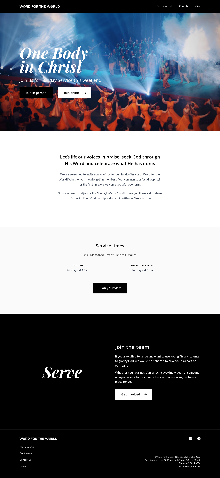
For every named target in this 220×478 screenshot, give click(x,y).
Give (197, 6)
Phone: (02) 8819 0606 (189, 463)
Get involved (164, 6)
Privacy (24, 465)
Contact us (25, 459)
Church (183, 6)
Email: (189, 466)
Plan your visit (27, 447)
